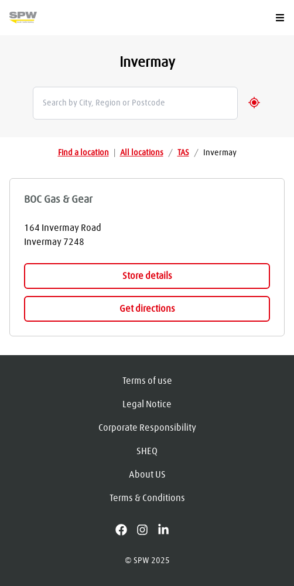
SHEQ (147, 451)
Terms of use (147, 381)
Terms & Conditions (147, 498)
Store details (147, 276)
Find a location (83, 153)
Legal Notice (147, 404)
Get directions (147, 309)
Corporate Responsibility (147, 427)
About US (147, 474)
